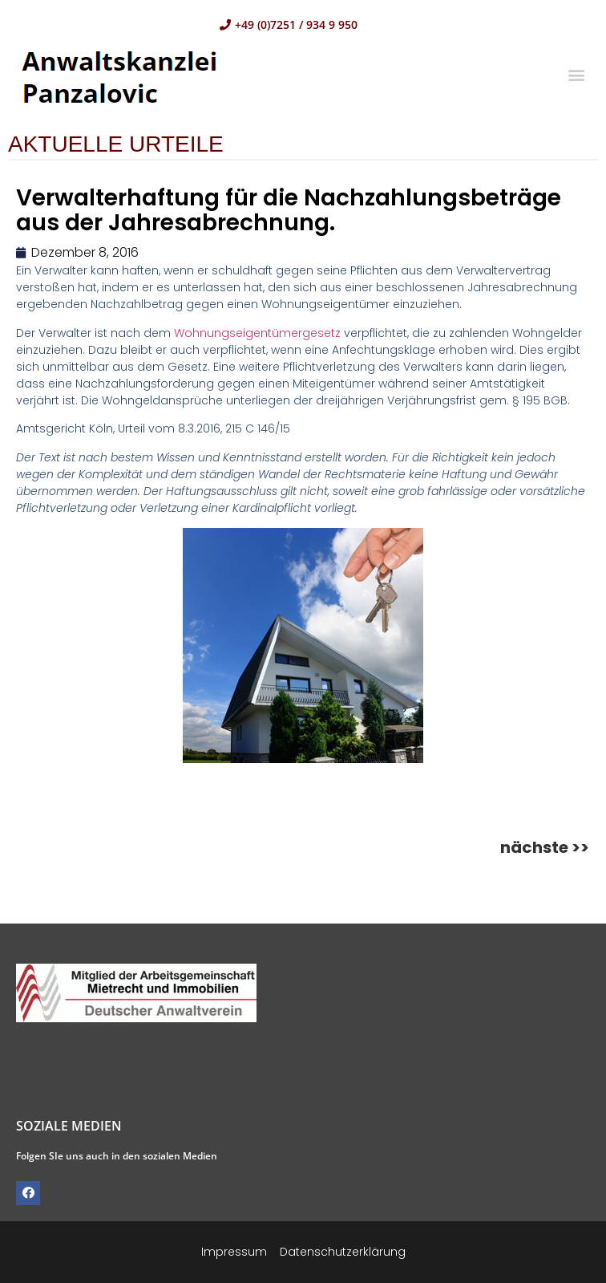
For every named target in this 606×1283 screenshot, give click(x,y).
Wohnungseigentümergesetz (257, 333)
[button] (577, 74)
